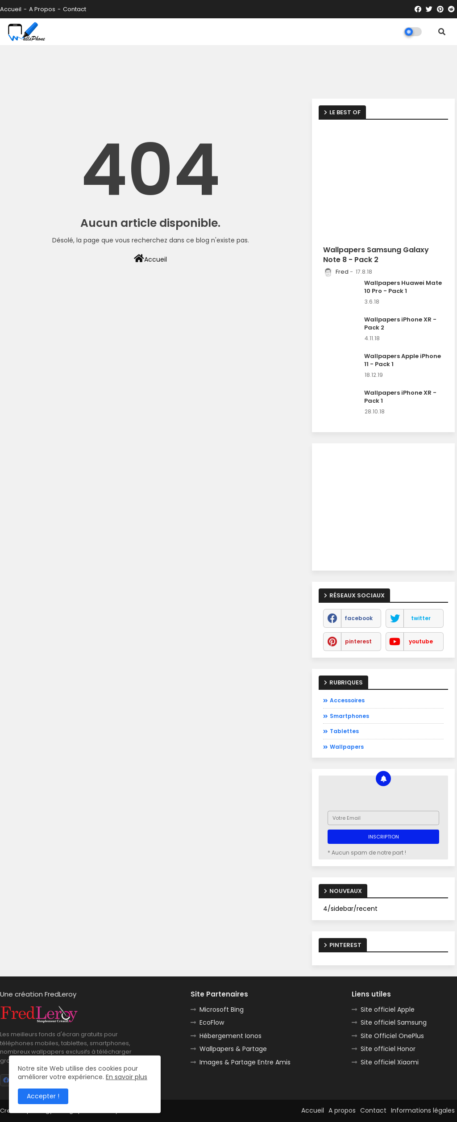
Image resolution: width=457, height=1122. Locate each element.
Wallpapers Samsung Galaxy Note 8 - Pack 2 (376, 255)
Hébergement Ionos (230, 1035)
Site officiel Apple (388, 1009)
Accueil (10, 9)
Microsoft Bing (221, 1009)
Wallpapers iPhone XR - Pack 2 (400, 324)
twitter (421, 618)
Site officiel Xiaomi (390, 1062)
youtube (421, 641)
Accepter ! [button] (43, 1096)
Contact (74, 9)
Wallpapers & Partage (233, 1048)
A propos (42, 9)
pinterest (358, 641)
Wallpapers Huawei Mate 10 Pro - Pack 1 (403, 287)
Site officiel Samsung (394, 1022)
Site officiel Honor (388, 1048)
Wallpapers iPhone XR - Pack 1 (400, 397)
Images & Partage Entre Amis (245, 1062)
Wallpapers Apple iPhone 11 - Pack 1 (402, 360)
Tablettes (344, 731)
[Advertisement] (228, 72)
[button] (442, 32)
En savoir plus (126, 1076)
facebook (359, 618)
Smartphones (349, 716)
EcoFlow (211, 1022)
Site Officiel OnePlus (392, 1035)
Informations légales (423, 1110)
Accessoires (347, 700)
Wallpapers (347, 747)
